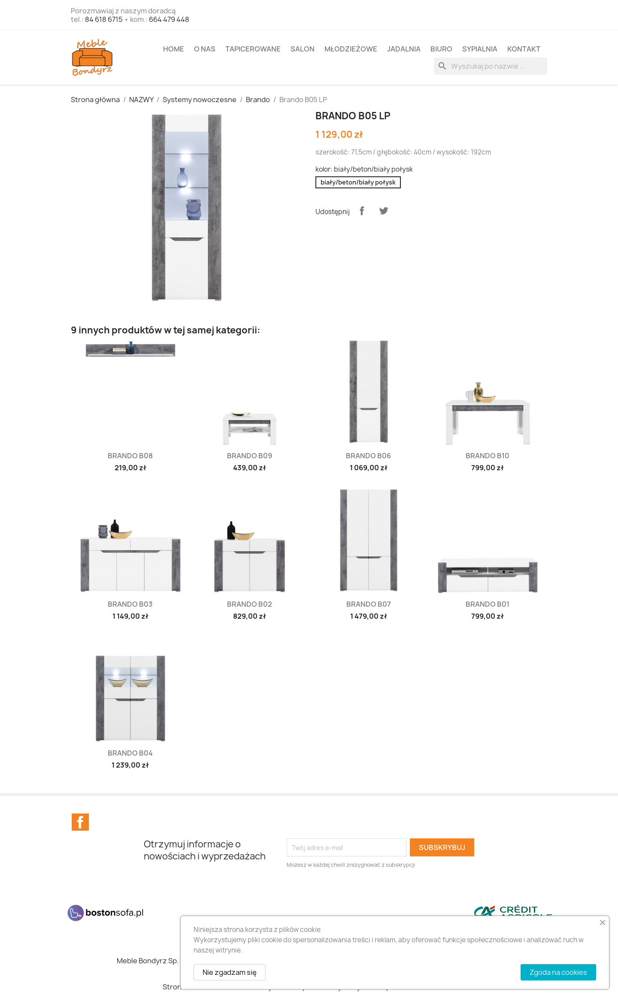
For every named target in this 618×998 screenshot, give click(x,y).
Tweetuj (383, 210)
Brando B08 (130, 455)
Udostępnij (361, 210)
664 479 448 (169, 19)
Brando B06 (368, 455)
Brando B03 (130, 604)
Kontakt (523, 49)
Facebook (80, 822)
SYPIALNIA (479, 49)
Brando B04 (130, 753)
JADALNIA (404, 49)
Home (173, 49)
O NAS (204, 49)
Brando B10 (487, 455)
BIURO (441, 49)
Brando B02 (249, 604)
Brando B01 (487, 604)
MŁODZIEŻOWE (350, 49)
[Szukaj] (490, 66)
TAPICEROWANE (253, 49)
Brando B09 (249, 455)
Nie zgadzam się (230, 972)
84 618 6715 (104, 19)
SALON (303, 49)
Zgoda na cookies (558, 972)
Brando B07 (368, 604)
